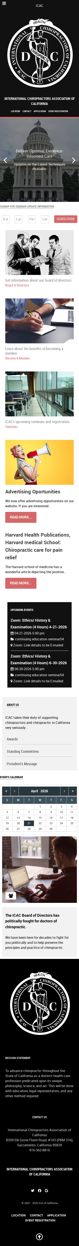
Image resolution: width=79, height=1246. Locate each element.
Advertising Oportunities (32, 492)
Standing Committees (23, 751)
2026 (44, 791)
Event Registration (58, 111)
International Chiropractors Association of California (39, 101)
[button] (74, 160)
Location (15, 111)
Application (40, 111)
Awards (12, 739)
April (35, 791)
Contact (27, 111)
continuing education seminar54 (39, 639)
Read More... (21, 517)
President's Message (22, 764)
